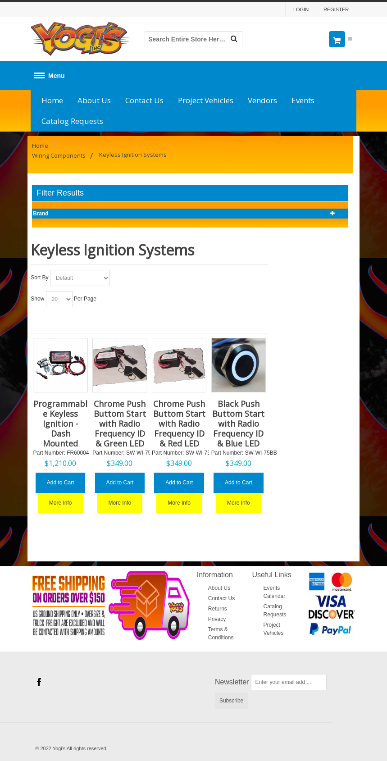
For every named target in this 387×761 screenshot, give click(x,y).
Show (37, 299)
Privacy (217, 619)
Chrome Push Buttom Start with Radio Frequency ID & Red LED (179, 423)
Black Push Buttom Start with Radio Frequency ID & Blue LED (238, 423)
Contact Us (144, 100)
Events (302, 100)
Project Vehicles (205, 100)
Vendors (262, 100)
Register (336, 9)
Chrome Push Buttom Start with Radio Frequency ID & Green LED (120, 423)
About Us (94, 100)
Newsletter (232, 682)
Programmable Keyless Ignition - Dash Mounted (60, 423)
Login (301, 9)
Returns (217, 609)
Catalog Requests (72, 121)
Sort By (39, 277)
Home (52, 100)
